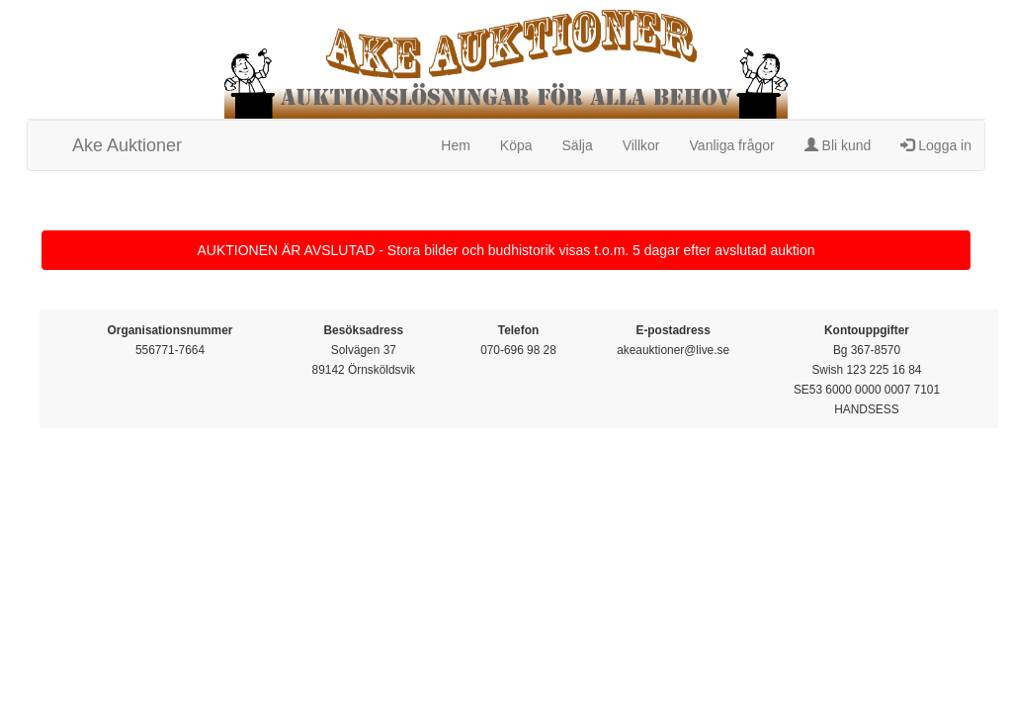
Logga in (935, 145)
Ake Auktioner (127, 145)
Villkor (641, 145)
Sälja (577, 145)
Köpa (516, 145)
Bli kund (838, 145)
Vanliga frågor (732, 145)
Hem (455, 145)
